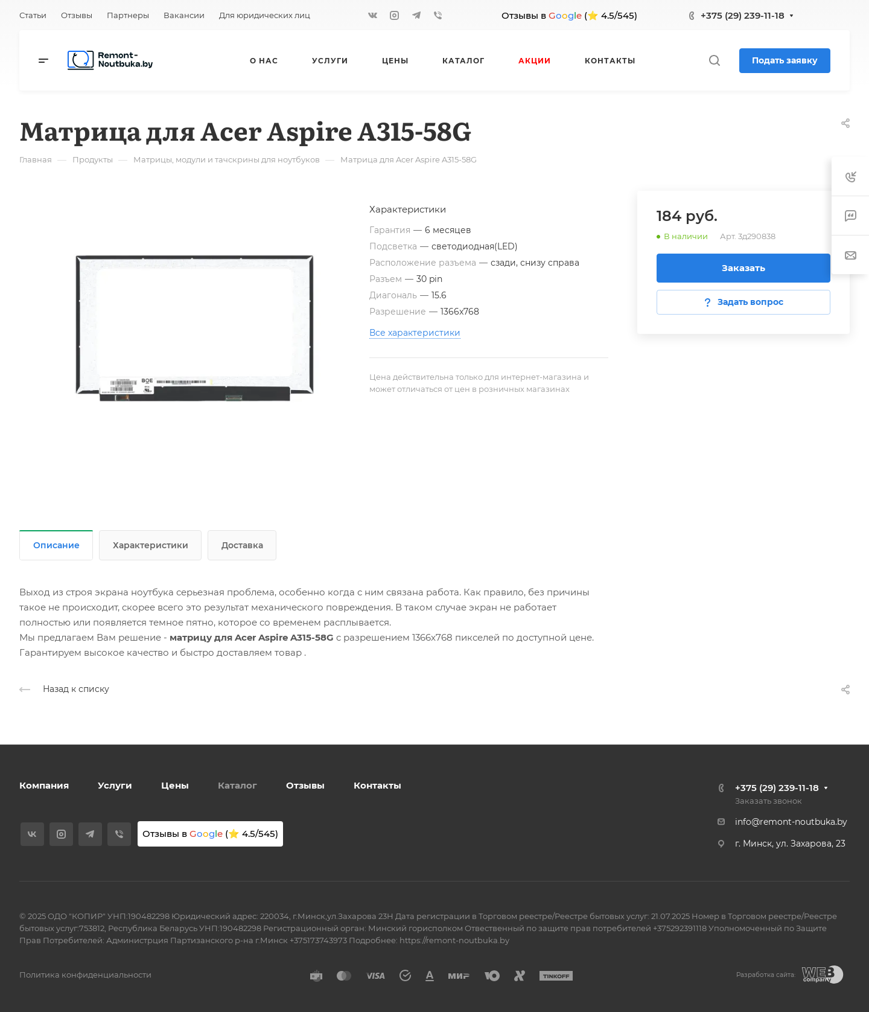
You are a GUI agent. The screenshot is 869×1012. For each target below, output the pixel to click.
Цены (175, 785)
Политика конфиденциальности (85, 974)
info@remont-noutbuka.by (791, 821)
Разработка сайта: (765, 975)
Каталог (237, 785)
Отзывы (305, 785)
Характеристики (150, 545)
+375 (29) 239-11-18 (743, 15)
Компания (44, 785)
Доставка (242, 545)
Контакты (377, 785)
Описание (56, 545)
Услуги (115, 785)
